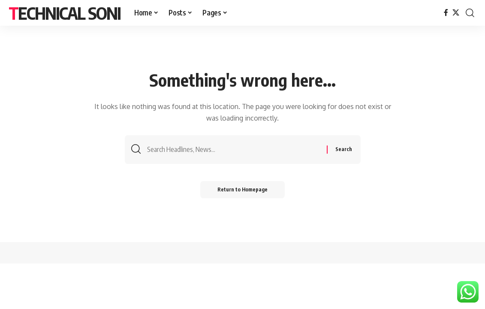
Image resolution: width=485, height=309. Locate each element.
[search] (470, 13)
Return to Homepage (242, 189)
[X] (455, 12)
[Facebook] (446, 12)
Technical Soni (64, 13)
